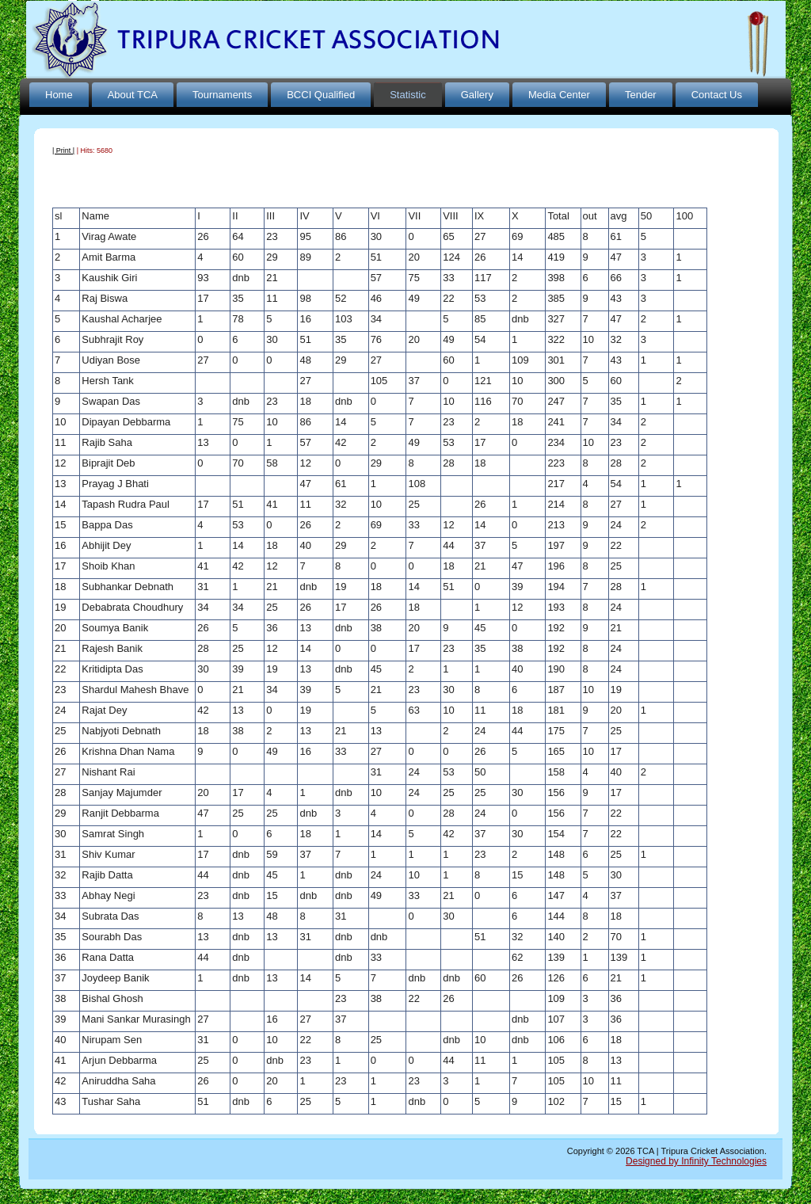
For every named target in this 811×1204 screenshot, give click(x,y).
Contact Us (716, 95)
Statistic (408, 95)
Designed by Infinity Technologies (696, 1161)
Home (59, 95)
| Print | (63, 150)
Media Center (559, 95)
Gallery (477, 95)
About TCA (133, 95)
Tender (641, 95)
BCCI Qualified (321, 95)
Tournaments (222, 95)
